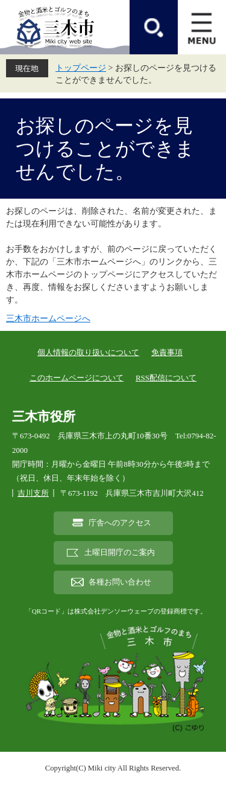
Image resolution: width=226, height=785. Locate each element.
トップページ (80, 67)
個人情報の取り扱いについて (88, 352)
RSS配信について (166, 377)
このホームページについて (77, 377)
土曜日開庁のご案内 (119, 552)
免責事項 (167, 352)
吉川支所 (33, 493)
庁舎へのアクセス (120, 523)
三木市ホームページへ (48, 318)
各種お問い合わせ (120, 582)
